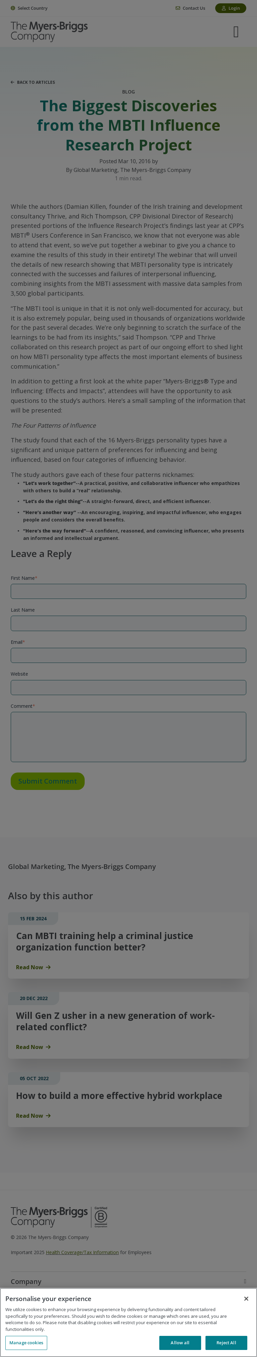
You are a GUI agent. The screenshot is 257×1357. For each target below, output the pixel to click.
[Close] (246, 1298)
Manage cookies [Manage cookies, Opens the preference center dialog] (26, 1343)
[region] (128, 1322)
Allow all (180, 1343)
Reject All (226, 1343)
